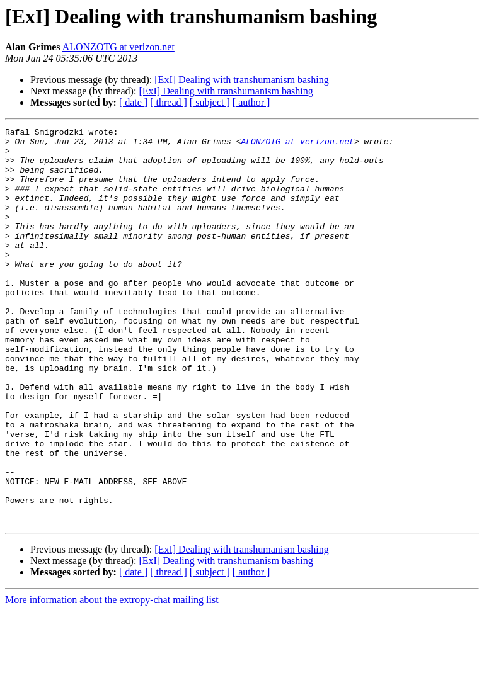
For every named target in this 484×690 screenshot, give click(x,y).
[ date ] (133, 102)
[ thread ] (168, 102)
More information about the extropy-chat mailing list (112, 679)
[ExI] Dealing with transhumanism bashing (241, 79)
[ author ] (251, 102)
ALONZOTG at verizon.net (118, 47)
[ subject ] (210, 102)
